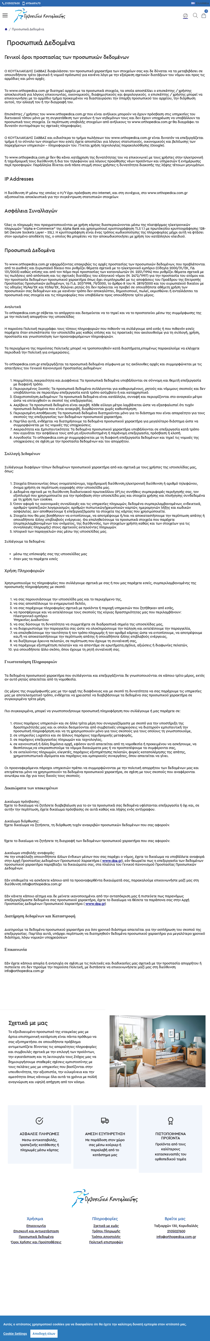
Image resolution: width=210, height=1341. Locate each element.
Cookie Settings (15, 1333)
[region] (105, 1328)
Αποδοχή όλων (44, 1333)
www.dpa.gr (112, 861)
